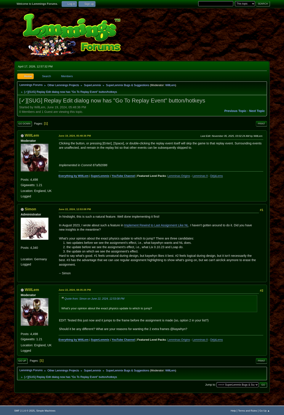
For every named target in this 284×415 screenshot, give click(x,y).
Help (233, 410)
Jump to (210, 384)
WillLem (170, 85)
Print (261, 123)
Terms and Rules (247, 410)
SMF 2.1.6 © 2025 (24, 410)
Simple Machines (46, 410)
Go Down (24, 123)
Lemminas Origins (179, 175)
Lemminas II (200, 175)
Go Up (22, 360)
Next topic (257, 111)
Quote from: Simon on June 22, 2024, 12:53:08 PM (94, 298)
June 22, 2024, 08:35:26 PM (75, 289)
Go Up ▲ (264, 410)
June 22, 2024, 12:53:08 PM (75, 209)
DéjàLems (216, 175)
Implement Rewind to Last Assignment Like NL (156, 225)
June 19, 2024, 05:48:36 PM (75, 135)
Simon (30, 209)
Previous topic (235, 111)
